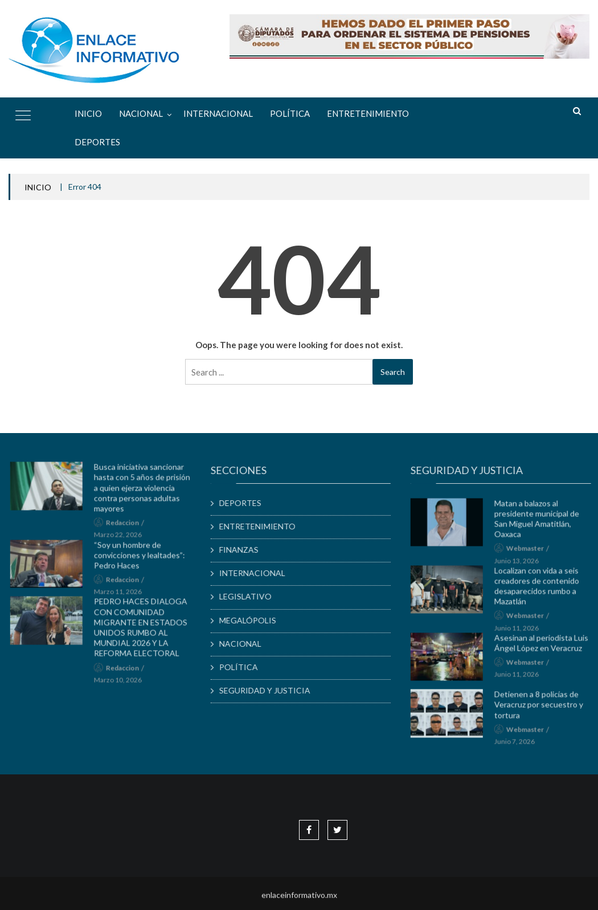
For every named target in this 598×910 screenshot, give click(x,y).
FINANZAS (243, 549)
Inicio (88, 113)
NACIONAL (141, 113)
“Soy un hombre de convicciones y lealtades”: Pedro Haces (143, 558)
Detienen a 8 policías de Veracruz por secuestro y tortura (542, 707)
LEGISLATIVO (249, 596)
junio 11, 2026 (520, 631)
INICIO (37, 187)
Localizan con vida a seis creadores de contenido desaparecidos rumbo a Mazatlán (540, 589)
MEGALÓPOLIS (251, 620)
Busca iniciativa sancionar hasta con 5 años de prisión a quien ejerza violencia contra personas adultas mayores (146, 490)
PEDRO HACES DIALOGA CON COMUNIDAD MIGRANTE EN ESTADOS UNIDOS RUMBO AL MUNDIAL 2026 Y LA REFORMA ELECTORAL (144, 631)
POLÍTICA (290, 113)
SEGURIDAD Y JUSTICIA (268, 690)
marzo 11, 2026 (122, 594)
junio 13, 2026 (520, 564)
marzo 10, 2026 (122, 683)
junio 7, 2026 (518, 744)
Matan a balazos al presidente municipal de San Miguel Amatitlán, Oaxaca (540, 521)
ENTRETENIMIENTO (368, 113)
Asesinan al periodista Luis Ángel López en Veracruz (545, 646)
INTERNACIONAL (218, 113)
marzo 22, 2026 (122, 538)
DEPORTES (97, 142)
